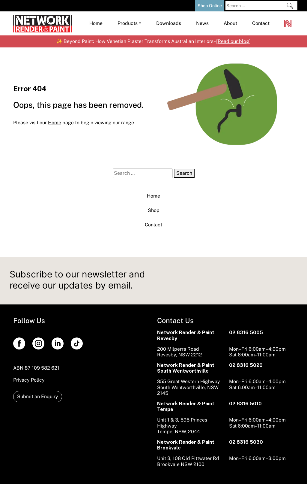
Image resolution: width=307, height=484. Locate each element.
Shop (153, 210)
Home (153, 196)
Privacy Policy (29, 380)
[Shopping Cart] (189, 5)
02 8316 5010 (245, 404)
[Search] (289, 5)
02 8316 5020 (246, 365)
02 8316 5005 (246, 332)
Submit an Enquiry (37, 396)
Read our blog (233, 41)
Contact (153, 225)
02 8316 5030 (246, 442)
